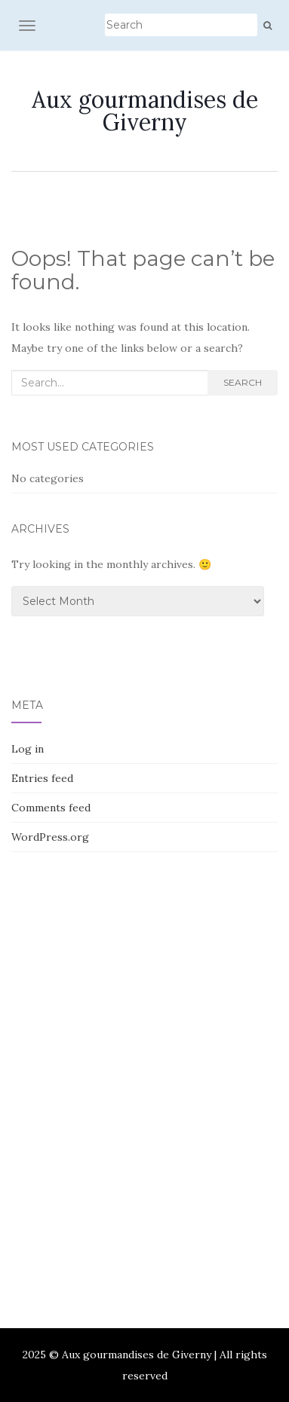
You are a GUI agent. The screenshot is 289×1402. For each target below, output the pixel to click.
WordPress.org (50, 837)
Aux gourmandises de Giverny (145, 110)
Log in (27, 749)
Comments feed (51, 807)
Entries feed (42, 778)
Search (242, 382)
